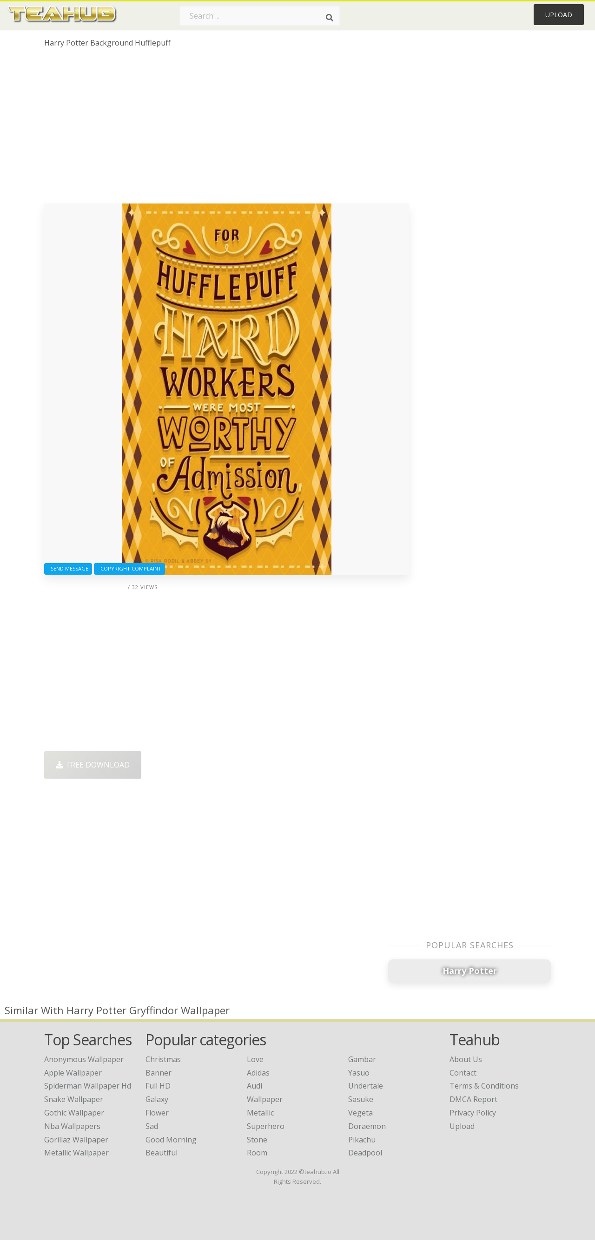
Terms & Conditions (484, 1086)
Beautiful (161, 1153)
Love (255, 1059)
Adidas (258, 1073)
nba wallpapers (72, 1126)
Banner (158, 1073)
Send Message (68, 568)
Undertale (365, 1086)
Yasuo (359, 1073)
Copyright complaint (129, 568)
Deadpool (365, 1153)
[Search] (329, 17)
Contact (463, 1073)
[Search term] (259, 16)
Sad (151, 1126)
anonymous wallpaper (84, 1059)
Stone (257, 1140)
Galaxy (156, 1099)
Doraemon (367, 1126)
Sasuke (360, 1099)
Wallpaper (265, 1099)
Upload (558, 14)
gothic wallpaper (74, 1113)
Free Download (93, 765)
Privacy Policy (473, 1113)
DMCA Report (473, 1099)
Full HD (158, 1086)
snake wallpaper (73, 1099)
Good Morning (171, 1140)
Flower (157, 1113)
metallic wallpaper (76, 1153)
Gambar (362, 1059)
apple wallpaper (73, 1073)
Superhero (265, 1126)
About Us (466, 1059)
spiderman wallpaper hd (87, 1086)
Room (257, 1153)
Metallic (260, 1113)
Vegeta (360, 1113)
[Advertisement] (226, 129)
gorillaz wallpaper (76, 1140)
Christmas (163, 1059)
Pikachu (362, 1140)
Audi (254, 1086)
